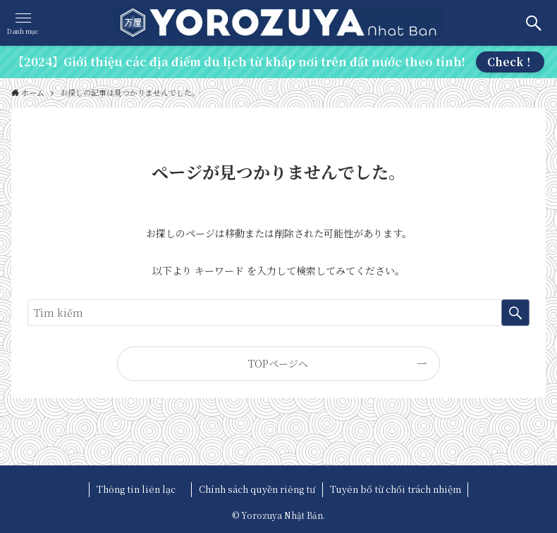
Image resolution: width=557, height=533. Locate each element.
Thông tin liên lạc (141, 489)
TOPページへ (278, 363)
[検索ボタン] (534, 23)
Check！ (510, 61)
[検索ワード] (278, 312)
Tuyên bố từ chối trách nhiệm (395, 489)
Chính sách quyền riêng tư (257, 489)
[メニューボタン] (23, 23)
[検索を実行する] (515, 312)
